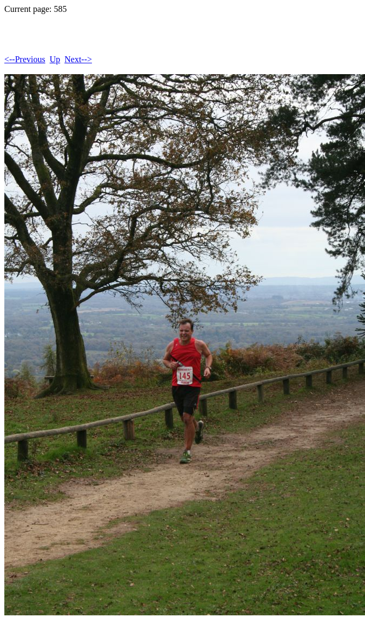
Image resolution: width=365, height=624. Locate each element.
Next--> (78, 59)
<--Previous (24, 59)
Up (55, 59)
